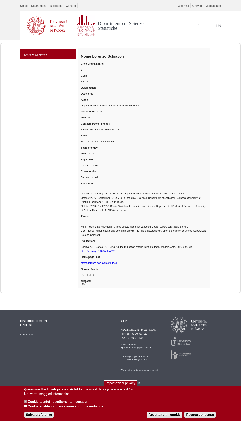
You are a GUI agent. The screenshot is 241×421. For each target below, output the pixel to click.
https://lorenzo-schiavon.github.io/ (99, 263)
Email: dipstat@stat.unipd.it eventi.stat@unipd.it (134, 358)
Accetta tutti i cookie (164, 414)
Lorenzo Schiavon (35, 54)
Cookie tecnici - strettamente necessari (58, 401)
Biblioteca (56, 5)
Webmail (183, 5)
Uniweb (197, 5)
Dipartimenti (38, 5)
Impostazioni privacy (120, 383)
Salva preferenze (39, 414)
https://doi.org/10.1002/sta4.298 (98, 251)
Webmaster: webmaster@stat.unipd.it (139, 370)
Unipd (24, 5)
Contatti (71, 5)
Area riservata (27, 334)
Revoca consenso (200, 414)
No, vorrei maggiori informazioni (47, 394)
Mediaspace (213, 5)
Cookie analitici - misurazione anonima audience (65, 406)
